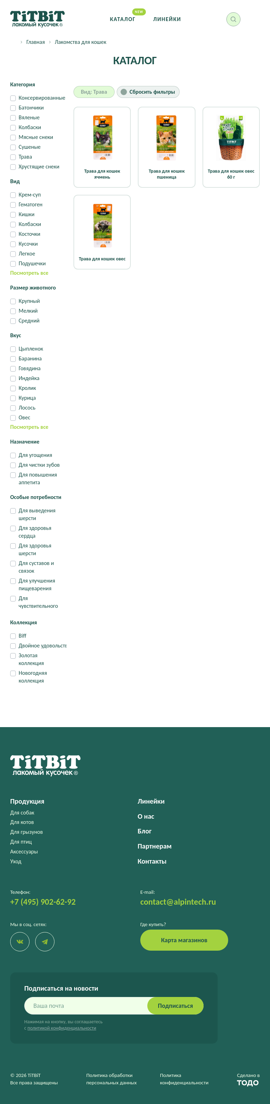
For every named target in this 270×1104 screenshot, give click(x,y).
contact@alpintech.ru (178, 902)
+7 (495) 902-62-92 (43, 902)
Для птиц (21, 841)
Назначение (24, 441)
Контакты (152, 861)
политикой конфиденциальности (61, 1028)
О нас (146, 816)
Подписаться (175, 1006)
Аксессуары (24, 851)
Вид (15, 181)
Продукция (27, 801)
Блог (145, 831)
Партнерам (155, 846)
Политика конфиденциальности (184, 1079)
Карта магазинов (184, 940)
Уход (15, 861)
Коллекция (23, 622)
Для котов (22, 822)
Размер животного (33, 287)
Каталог (123, 19)
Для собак (22, 812)
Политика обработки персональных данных (111, 1079)
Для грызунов (26, 832)
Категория (22, 84)
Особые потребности (35, 497)
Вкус (15, 335)
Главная (35, 42)
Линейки (167, 19)
